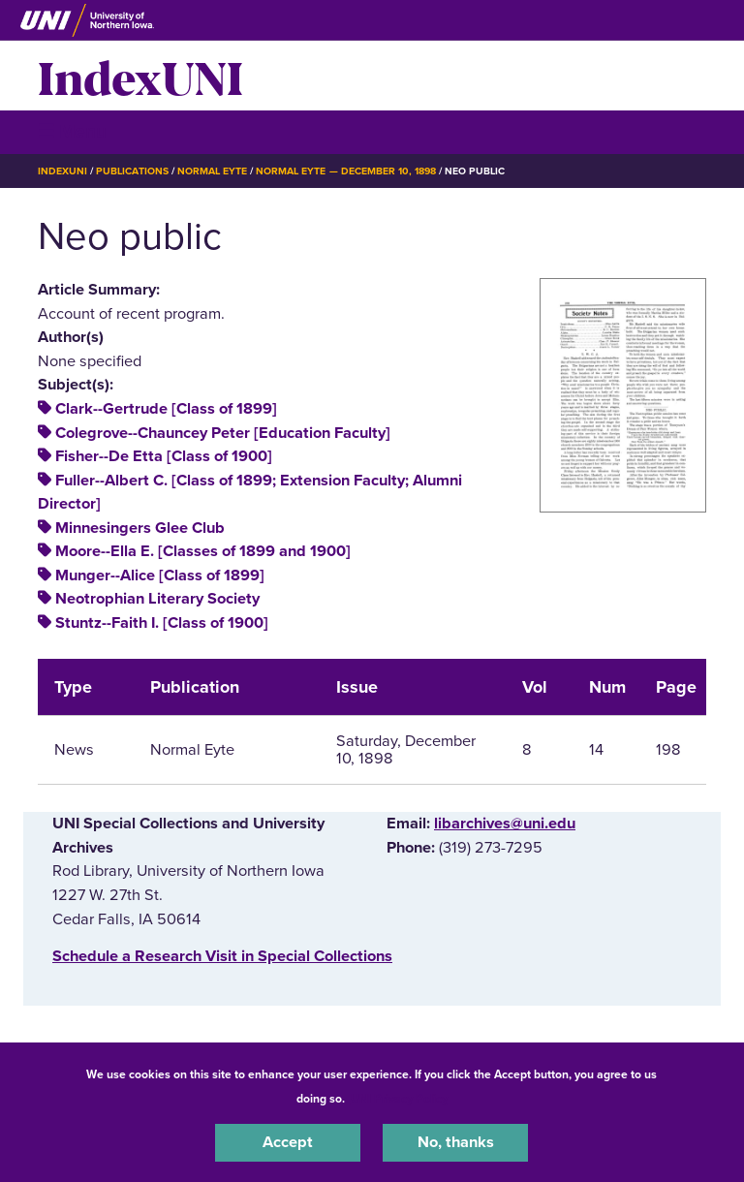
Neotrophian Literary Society (157, 598)
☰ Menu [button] (72, 131)
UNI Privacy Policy (399, 1098)
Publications (132, 171)
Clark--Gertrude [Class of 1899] (166, 409)
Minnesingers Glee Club (140, 528)
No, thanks (456, 1142)
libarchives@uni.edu (504, 823)
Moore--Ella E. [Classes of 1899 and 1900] (203, 551)
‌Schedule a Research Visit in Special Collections (222, 956)
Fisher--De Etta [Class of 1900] (163, 456)
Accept (288, 1142)
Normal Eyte (212, 171)
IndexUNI (140, 76)
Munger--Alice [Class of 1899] (159, 575)
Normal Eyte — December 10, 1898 (346, 171)
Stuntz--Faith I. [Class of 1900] (161, 623)
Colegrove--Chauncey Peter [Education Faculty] (222, 433)
